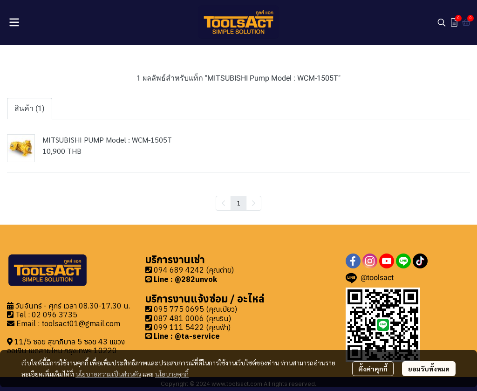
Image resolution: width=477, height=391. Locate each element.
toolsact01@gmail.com (80, 323)
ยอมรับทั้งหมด (429, 368)
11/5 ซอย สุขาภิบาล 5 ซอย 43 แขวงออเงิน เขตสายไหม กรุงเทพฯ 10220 (66, 346)
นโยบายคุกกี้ (172, 374)
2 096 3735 (56, 314)
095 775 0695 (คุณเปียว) (195, 309)
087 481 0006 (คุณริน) (192, 318)
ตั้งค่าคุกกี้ (373, 368)
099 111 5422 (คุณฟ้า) (192, 327)
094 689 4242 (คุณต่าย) (194, 269)
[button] (441, 22)
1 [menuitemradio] (238, 203)
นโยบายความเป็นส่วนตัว (108, 374)
